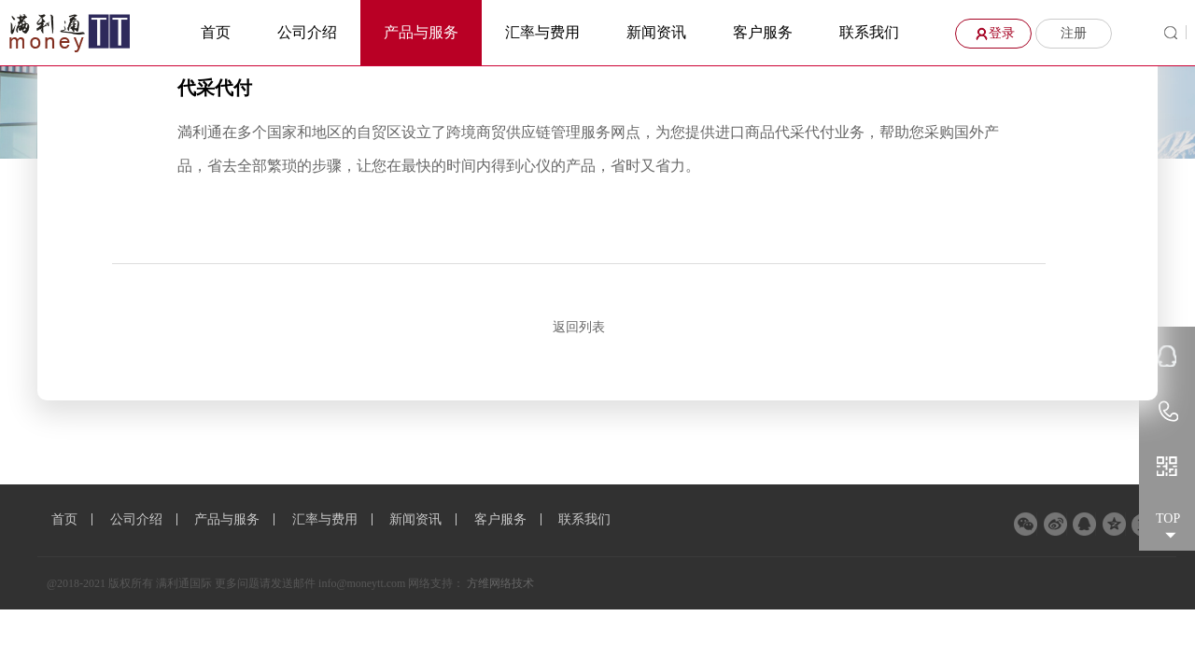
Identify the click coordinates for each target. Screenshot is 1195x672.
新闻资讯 (656, 32)
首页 (216, 32)
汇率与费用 (542, 32)
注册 (1074, 33)
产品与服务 (421, 32)
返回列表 (579, 327)
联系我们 (869, 32)
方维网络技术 (500, 583)
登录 (992, 33)
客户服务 (763, 32)
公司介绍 (307, 32)
